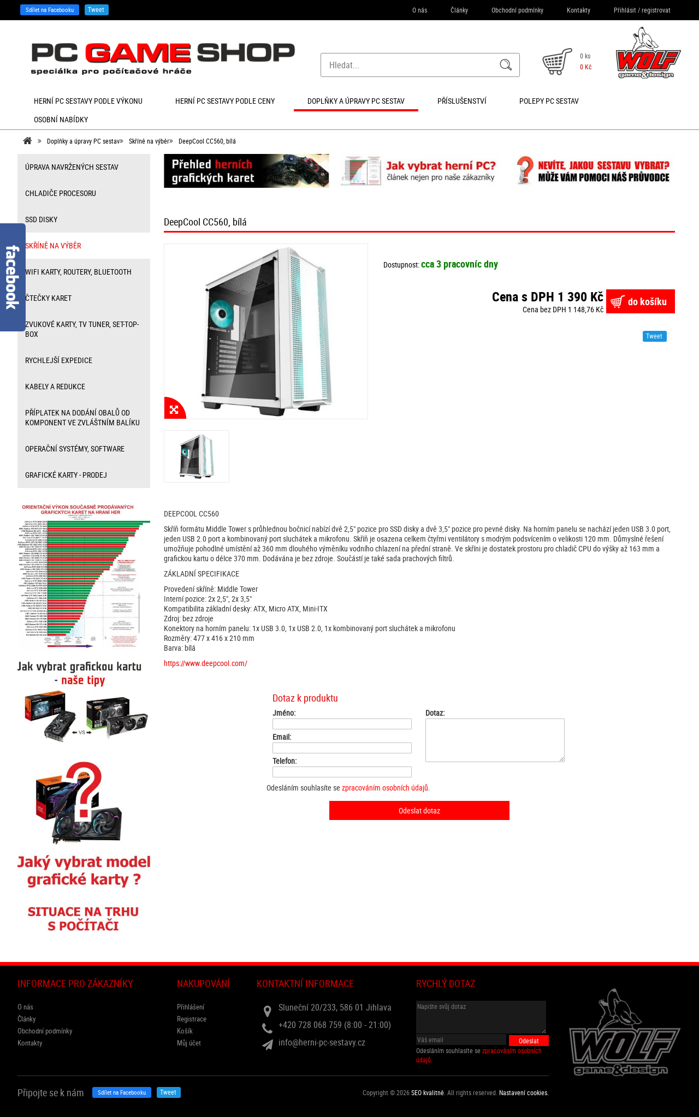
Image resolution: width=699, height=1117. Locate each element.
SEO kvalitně (427, 1092)
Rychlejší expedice (58, 360)
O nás (419, 9)
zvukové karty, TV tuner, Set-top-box (82, 329)
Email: (282, 737)
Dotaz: (435, 713)
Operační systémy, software (75, 448)
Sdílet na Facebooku (50, 9)
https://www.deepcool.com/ (205, 663)
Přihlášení (190, 1007)
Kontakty (578, 9)
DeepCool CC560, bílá (207, 140)
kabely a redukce (55, 386)
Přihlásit (625, 9)
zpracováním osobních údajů (385, 787)
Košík (185, 1031)
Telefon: (285, 761)
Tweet (96, 9)
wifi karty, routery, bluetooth (78, 271)
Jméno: (284, 713)
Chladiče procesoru (60, 193)
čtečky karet (48, 298)
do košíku (647, 301)
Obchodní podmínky (517, 9)
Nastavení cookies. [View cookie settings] (524, 1092)
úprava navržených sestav (72, 167)
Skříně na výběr (149, 140)
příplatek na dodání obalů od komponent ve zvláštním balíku (82, 417)
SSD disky (41, 219)
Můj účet (189, 1043)
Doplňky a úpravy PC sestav (83, 140)
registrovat (656, 9)
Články (459, 9)
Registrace (191, 1019)
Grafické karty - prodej (66, 475)
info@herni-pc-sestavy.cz (322, 1042)
